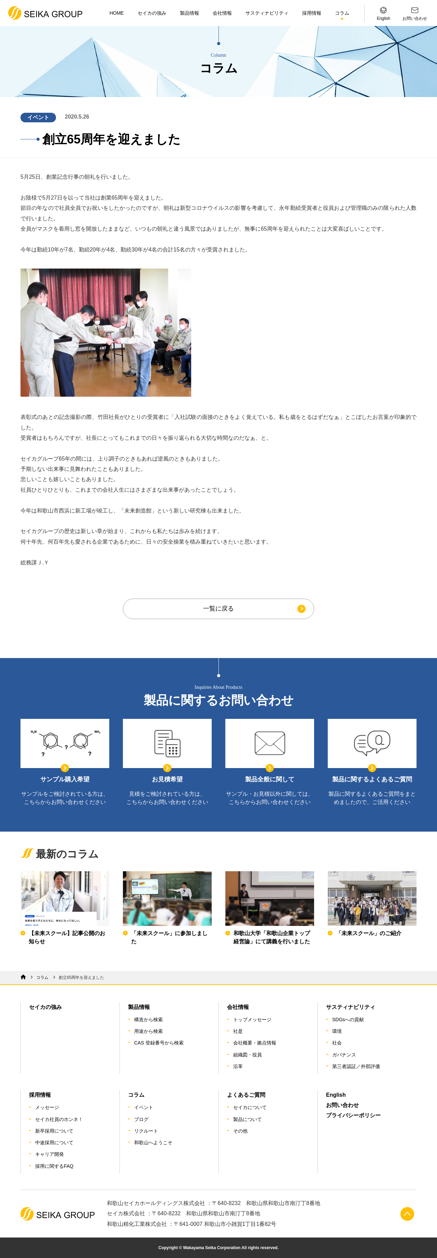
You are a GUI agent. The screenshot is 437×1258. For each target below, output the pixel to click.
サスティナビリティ (266, 13)
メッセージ (47, 1107)
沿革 (238, 1066)
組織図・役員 (247, 1054)
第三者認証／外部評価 (356, 1066)
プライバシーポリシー (353, 1115)
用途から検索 (148, 1031)
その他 (240, 1131)
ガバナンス (344, 1054)
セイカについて (250, 1107)
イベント (143, 1107)
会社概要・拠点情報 (254, 1042)
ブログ (141, 1119)
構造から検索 (148, 1019)
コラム (342, 13)
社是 (238, 1031)
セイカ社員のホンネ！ (59, 1119)
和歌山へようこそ (153, 1142)
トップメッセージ (252, 1019)
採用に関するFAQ (54, 1166)
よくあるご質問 (246, 1095)
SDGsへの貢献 (348, 1019)
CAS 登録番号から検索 (159, 1042)
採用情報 (311, 13)
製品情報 (189, 13)
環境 (337, 1031)
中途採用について (54, 1142)
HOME (117, 13)
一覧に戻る (218, 608)
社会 (337, 1042)
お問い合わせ (342, 1105)
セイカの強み (152, 13)
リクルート (146, 1131)
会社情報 (222, 13)
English (336, 1095)
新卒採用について (54, 1131)
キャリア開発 (49, 1154)
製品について (247, 1119)
